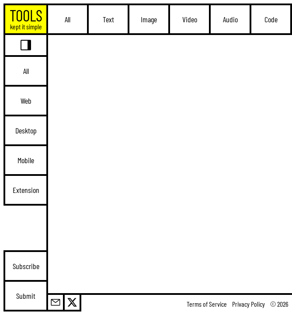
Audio (230, 19)
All (67, 19)
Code (271, 19)
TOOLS (26, 18)
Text (108, 19)
